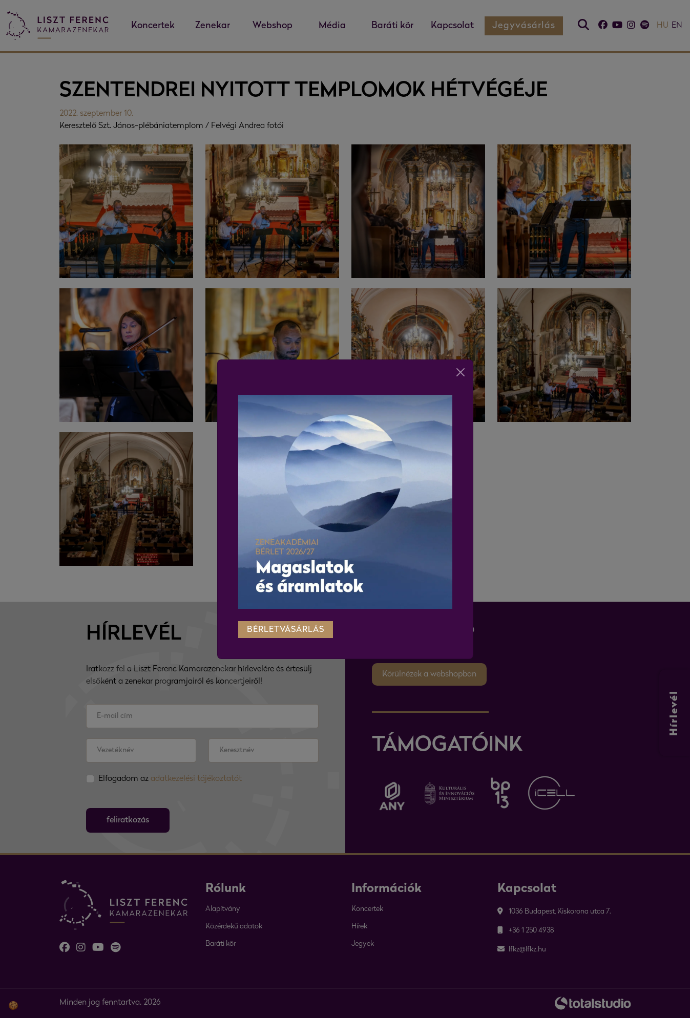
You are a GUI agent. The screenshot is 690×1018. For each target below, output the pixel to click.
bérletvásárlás (285, 623)
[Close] (460, 365)
